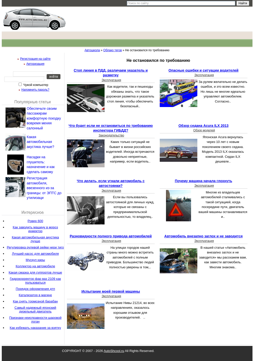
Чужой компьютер (35, 85)
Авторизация (35, 64)
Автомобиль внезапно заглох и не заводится (203, 236)
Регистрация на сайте (35, 59)
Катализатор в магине (35, 295)
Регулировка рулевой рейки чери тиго (35, 247)
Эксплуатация (111, 80)
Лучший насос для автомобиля (35, 253)
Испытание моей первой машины (110, 291)
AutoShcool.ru (114, 351)
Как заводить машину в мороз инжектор (35, 229)
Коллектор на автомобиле (35, 266)
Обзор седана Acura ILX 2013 (204, 126)
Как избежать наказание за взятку (35, 328)
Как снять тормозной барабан (35, 301)
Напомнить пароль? (35, 89)
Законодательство (111, 135)
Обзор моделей (204, 130)
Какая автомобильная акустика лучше (35, 239)
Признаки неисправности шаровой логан (35, 319)
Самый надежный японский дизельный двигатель (35, 309)
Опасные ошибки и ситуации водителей (203, 70)
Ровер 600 (35, 221)
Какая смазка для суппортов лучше (35, 272)
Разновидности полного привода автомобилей (111, 236)
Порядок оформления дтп (35, 289)
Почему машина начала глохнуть (203, 181)
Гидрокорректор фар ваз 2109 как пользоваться (35, 280)
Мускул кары (35, 260)
